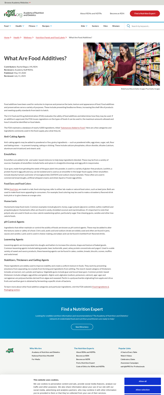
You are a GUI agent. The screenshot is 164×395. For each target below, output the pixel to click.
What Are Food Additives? (80, 37)
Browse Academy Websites (16, 2)
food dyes (13, 189)
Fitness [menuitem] (32, 26)
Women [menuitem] (116, 26)
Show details (134, 390)
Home (6, 37)
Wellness (28, 37)
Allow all (143, 361)
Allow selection (143, 370)
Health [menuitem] (19, 26)
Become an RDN (117, 13)
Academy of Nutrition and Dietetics (45, 352)
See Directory (82, 327)
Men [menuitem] (105, 26)
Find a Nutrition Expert (144, 13)
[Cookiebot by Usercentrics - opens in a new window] (16, 390)
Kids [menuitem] (83, 26)
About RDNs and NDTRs (91, 13)
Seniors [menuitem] (95, 26)
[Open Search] (128, 26)
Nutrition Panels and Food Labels (50, 37)
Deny (142, 378)
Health (17, 37)
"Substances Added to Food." (72, 127)
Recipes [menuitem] (45, 26)
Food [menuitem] (6, 26)
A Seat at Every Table (128, 352)
